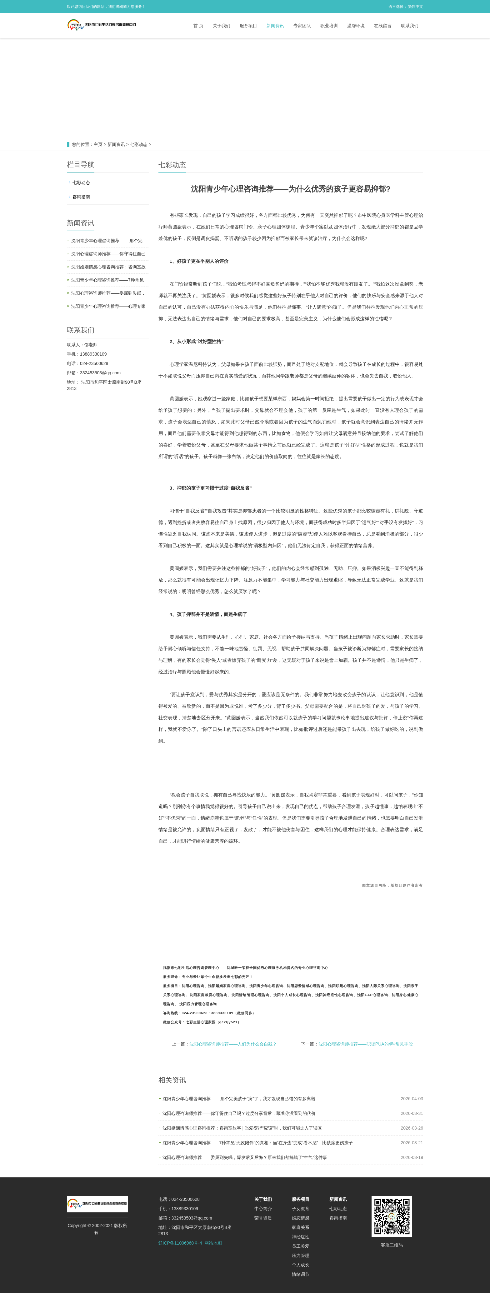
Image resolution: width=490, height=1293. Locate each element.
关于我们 (221, 25)
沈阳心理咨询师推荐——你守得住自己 (108, 253)
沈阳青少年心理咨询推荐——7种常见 (107, 279)
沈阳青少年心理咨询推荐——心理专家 (108, 306)
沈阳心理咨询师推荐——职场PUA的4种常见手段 (365, 1043)
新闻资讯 (275, 25)
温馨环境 (356, 25)
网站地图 (213, 1243)
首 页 (198, 25)
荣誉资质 (263, 1218)
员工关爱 (300, 1246)
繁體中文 (415, 6)
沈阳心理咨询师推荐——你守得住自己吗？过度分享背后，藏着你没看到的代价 (239, 1113)
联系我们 (409, 25)
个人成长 (300, 1264)
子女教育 (300, 1208)
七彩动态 (139, 144)
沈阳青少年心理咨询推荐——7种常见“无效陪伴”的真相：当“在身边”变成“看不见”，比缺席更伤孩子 (257, 1142)
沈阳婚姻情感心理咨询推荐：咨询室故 (108, 266)
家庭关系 (300, 1227)
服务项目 (248, 25)
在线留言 (383, 25)
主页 (98, 144)
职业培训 (329, 25)
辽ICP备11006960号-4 (180, 1243)
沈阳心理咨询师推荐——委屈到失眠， (108, 293)
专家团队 (302, 25)
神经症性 (300, 1236)
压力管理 (300, 1255)
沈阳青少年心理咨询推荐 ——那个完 (106, 240)
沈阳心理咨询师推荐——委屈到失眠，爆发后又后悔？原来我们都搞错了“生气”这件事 (244, 1157)
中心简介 (263, 1208)
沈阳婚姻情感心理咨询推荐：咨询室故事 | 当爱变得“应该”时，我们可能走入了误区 (242, 1128)
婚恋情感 (300, 1218)
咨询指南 (81, 196)
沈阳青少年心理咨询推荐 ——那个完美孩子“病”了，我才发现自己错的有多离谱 (238, 1098)
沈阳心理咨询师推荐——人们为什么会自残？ (233, 1043)
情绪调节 (300, 1274)
